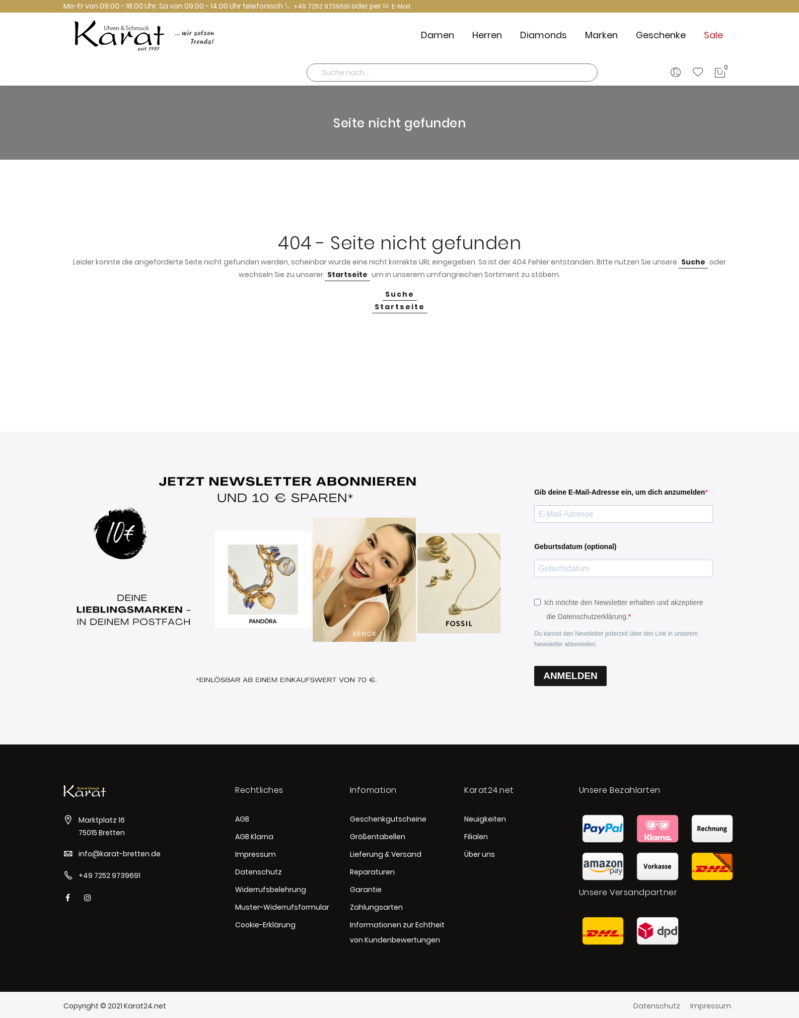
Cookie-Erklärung (265, 925)
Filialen (476, 837)
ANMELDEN (570, 675)
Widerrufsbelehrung (270, 890)
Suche (693, 262)
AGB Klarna (254, 837)
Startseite (347, 274)
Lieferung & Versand (385, 854)
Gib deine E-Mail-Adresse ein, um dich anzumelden (619, 492)
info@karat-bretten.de (120, 854)
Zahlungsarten (376, 907)
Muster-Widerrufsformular (282, 907)
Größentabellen (377, 837)
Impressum (255, 854)
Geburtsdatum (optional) (575, 546)
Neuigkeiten (485, 819)
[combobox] (452, 72)
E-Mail (396, 6)
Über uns (479, 854)
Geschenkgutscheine (388, 819)
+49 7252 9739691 (317, 6)
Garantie (366, 890)
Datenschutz (258, 872)
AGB (242, 819)
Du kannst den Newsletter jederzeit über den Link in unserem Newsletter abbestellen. (616, 639)
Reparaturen (372, 872)
